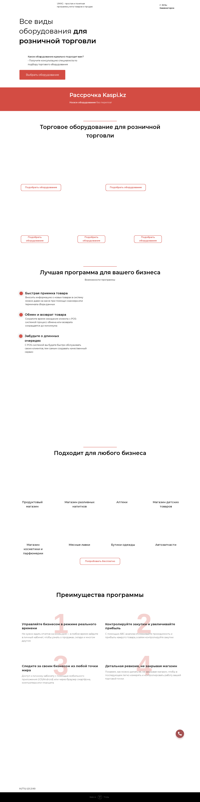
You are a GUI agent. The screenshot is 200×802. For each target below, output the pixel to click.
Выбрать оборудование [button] (42, 74)
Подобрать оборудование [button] (126, 190)
